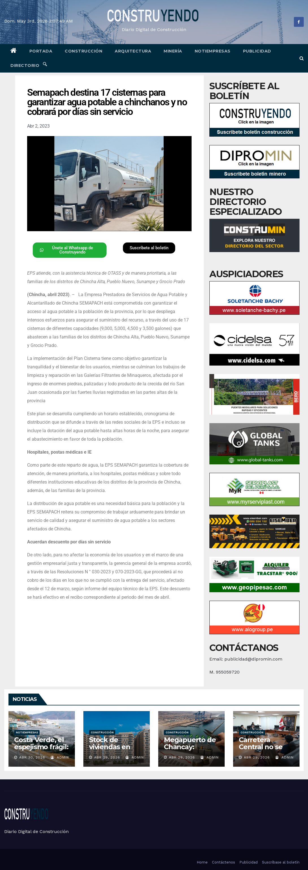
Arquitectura (133, 51)
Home (202, 862)
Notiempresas (213, 51)
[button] (302, 58)
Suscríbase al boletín (281, 862)
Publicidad (257, 51)
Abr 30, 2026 (32, 757)
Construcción (83, 51)
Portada (41, 51)
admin (60, 757)
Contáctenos (223, 862)
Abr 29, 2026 (107, 757)
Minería (173, 51)
